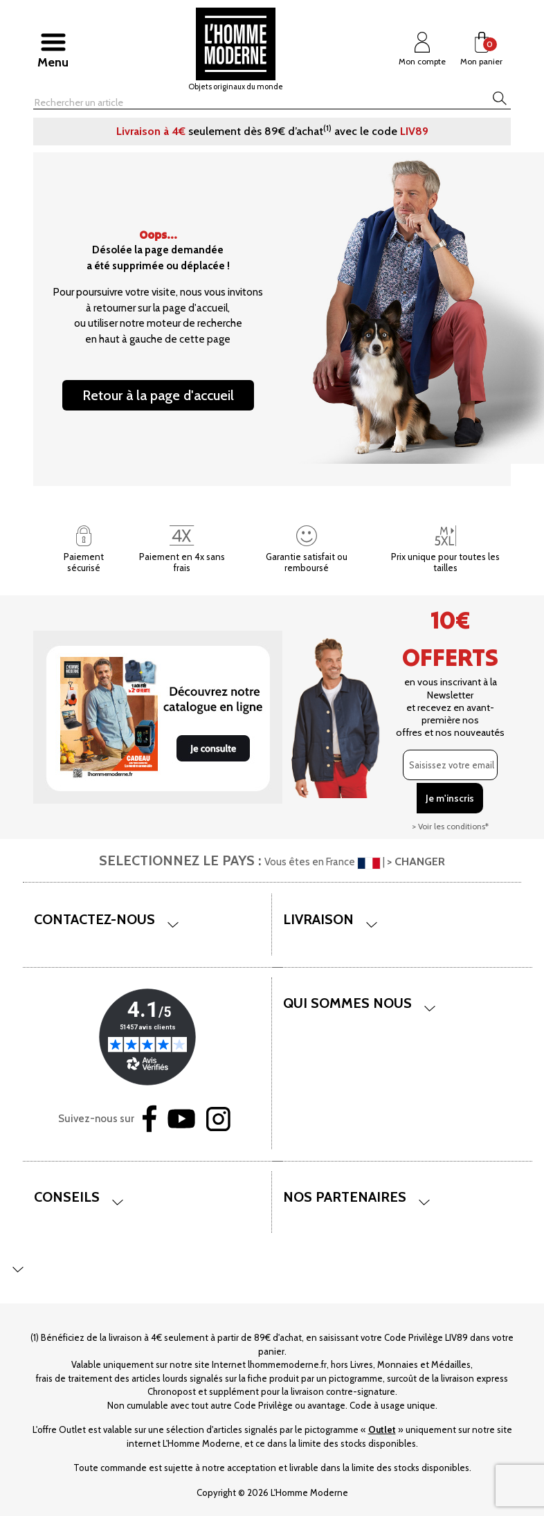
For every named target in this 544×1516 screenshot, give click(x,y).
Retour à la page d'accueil (158, 395)
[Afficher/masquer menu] (53, 49)
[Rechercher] (224, 103)
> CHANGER (416, 861)
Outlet (382, 1429)
